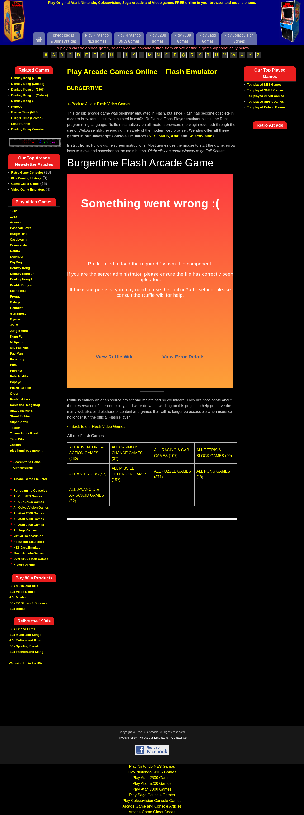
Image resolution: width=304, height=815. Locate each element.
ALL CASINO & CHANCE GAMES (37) (127, 453)
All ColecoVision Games (31, 507)
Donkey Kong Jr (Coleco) (29, 95)
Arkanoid (16, 222)
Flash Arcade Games (28, 553)
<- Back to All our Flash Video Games (98, 104)
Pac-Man (16, 353)
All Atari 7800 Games (28, 524)
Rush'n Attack (20, 399)
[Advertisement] (152, 19)
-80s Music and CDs (23, 586)
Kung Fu (16, 336)
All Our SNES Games (28, 502)
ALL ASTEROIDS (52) (88, 474)
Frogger (16, 296)
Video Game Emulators (28, 189)
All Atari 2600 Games (28, 513)
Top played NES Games (264, 84)
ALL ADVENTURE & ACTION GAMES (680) (86, 453)
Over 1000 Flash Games (30, 559)
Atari (175, 136)
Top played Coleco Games (266, 107)
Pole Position (19, 376)
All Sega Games (25, 530)
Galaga (15, 302)
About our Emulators (28, 542)
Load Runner (20, 123)
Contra (15, 251)
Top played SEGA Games (265, 101)
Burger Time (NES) (24, 112)
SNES (164, 136)
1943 (13, 216)
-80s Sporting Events (24, 646)
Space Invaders (21, 410)
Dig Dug (16, 262)
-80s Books (17, 609)
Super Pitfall (19, 422)
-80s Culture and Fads (25, 640)
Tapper (15, 427)
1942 (13, 211)
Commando (18, 245)
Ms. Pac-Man (19, 348)
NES (153, 136)
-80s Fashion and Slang (26, 652)
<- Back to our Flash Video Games (96, 426)
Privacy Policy (127, 737)
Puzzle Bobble (20, 388)
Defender (16, 256)
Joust (14, 325)
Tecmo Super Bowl (24, 433)
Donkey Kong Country (27, 129)
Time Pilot (17, 439)
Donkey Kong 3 (22, 101)
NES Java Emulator (27, 547)
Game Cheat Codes (25, 184)
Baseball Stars (20, 228)
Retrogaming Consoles (30, 490)
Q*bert (14, 393)
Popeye (16, 106)
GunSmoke (18, 313)
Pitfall (14, 365)
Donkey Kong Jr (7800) (28, 89)
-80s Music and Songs (25, 635)
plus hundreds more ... (26, 450)
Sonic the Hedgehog (25, 405)
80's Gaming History (26, 178)
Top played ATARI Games (265, 96)
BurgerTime (18, 234)
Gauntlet (16, 308)
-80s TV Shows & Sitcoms (28, 603)
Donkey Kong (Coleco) (27, 84)
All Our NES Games (27, 496)
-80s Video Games (22, 591)
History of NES (24, 564)
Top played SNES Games (265, 90)
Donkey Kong (20, 268)
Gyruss (15, 319)
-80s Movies (17, 597)
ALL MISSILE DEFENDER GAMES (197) (129, 474)
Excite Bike (18, 291)
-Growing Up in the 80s (26, 663)
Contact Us (179, 737)
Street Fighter (20, 416)
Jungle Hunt (19, 331)
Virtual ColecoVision (28, 536)
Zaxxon (15, 445)
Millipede (16, 342)
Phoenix (16, 370)
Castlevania (18, 239)
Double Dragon (21, 285)
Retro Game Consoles (27, 172)
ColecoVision (200, 136)
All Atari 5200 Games (28, 519)
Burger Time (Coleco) (27, 118)
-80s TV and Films (22, 629)
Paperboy (17, 359)
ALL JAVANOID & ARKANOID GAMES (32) (86, 495)
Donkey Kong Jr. (22, 273)
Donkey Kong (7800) (26, 78)
